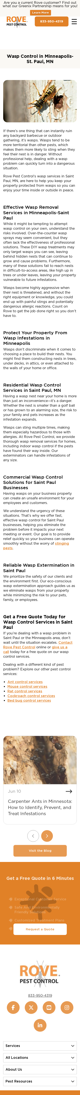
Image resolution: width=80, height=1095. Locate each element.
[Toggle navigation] (74, 21)
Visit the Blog (40, 858)
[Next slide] (47, 843)
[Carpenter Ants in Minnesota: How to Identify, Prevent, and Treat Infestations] (40, 768)
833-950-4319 (51, 21)
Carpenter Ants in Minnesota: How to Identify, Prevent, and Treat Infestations (40, 815)
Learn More (40, 12)
